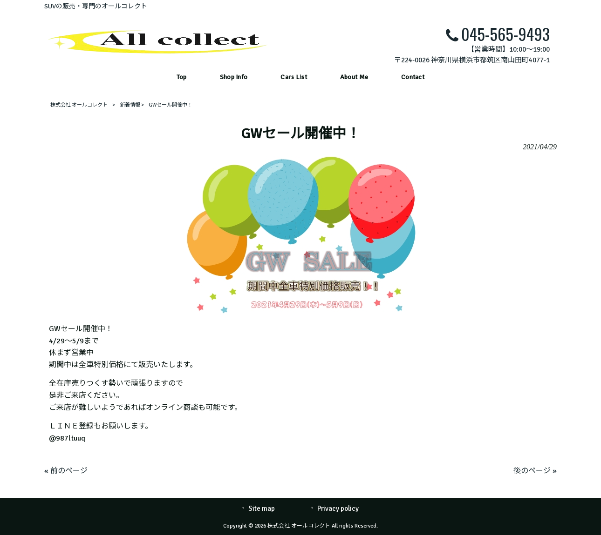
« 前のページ (66, 470)
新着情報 (130, 105)
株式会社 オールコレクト (79, 105)
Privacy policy (338, 508)
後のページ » (535, 470)
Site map (261, 508)
